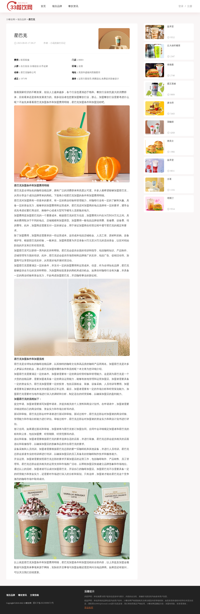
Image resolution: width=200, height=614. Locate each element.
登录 (180, 6)
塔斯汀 (170, 198)
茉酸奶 (170, 122)
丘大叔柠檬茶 (173, 45)
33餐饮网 (10, 19)
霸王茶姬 (171, 84)
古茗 (169, 179)
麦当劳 (170, 103)
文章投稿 (34, 595)
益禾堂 (170, 26)
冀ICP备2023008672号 (43, 603)
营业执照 (88, 607)
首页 (43, 6)
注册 (189, 6)
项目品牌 (57, 6)
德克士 (170, 141)
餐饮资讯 (73, 6)
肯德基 (170, 64)
